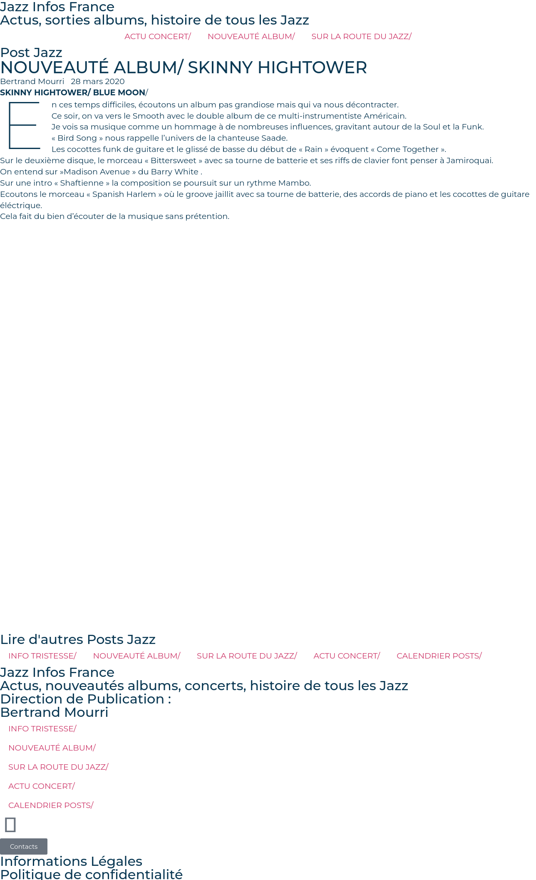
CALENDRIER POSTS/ (439, 656)
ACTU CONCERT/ (157, 36)
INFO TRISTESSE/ (42, 656)
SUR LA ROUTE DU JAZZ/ (361, 36)
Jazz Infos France (57, 672)
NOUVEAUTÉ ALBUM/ (251, 36)
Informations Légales (71, 861)
